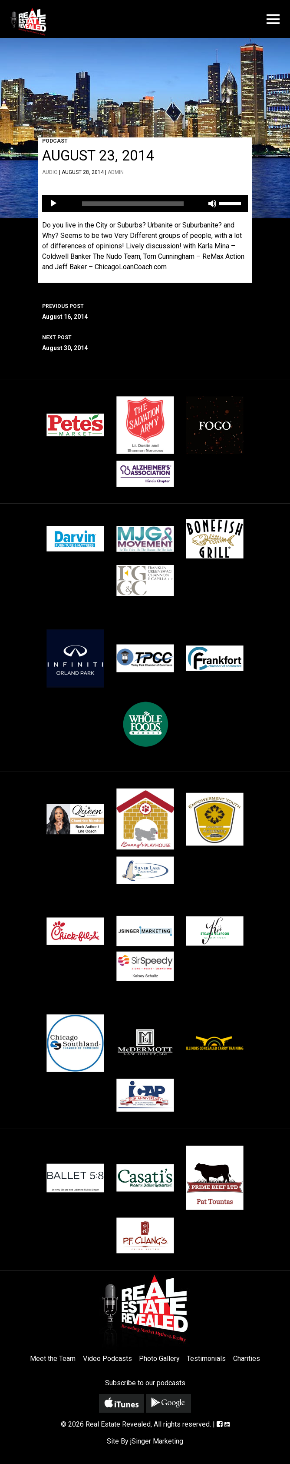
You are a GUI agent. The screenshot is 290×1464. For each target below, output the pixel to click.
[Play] (53, 203)
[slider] (133, 203)
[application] (145, 203)
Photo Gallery (159, 1358)
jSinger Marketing (156, 1441)
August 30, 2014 (145, 341)
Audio (50, 172)
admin (116, 172)
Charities (246, 1358)
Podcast (55, 141)
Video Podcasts (107, 1358)
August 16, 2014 (145, 310)
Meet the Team (53, 1358)
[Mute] (212, 203)
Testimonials (206, 1358)
